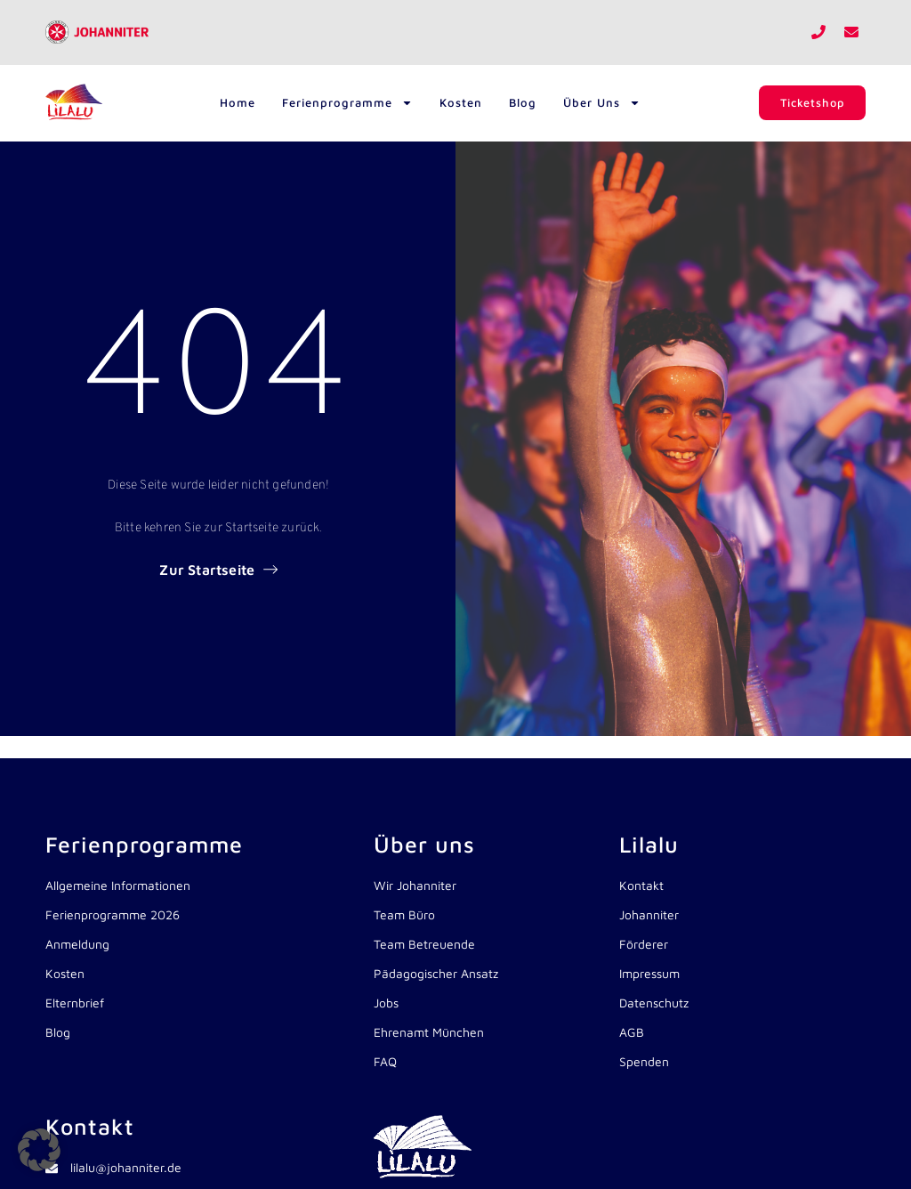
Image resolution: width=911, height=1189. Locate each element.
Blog (522, 102)
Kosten (460, 102)
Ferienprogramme (346, 103)
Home (236, 102)
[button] (39, 1150)
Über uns (601, 103)
